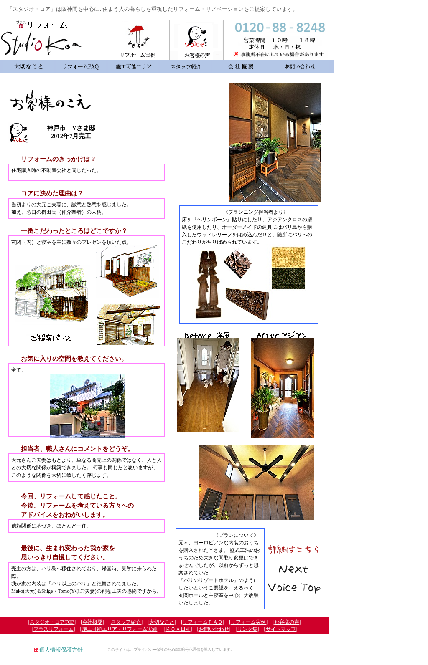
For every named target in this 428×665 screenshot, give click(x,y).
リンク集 (247, 629)
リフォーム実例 (248, 622)
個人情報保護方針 (61, 650)
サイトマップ (281, 629)
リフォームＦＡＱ (202, 622)
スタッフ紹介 (126, 622)
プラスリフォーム (53, 629)
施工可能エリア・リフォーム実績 (119, 629)
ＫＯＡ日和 (178, 629)
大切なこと (161, 622)
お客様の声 (286, 622)
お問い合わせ (214, 629)
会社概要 (92, 622)
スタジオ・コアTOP (52, 622)
